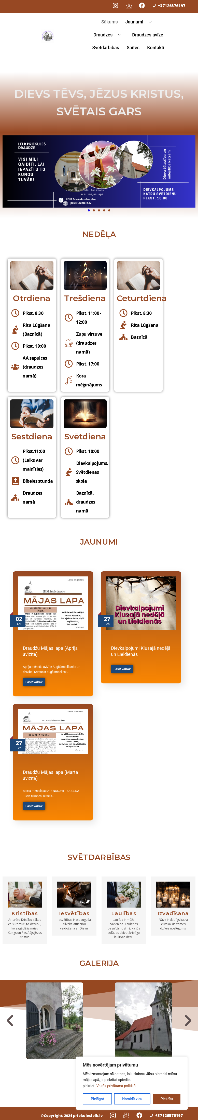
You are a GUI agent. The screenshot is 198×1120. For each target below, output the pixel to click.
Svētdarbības (105, 47)
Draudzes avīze (147, 34)
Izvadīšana (173, 913)
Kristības (24, 913)
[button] (10, 1020)
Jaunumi (140, 21)
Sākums (109, 21)
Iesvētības (74, 913)
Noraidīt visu (132, 1099)
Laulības (123, 913)
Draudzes (108, 34)
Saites (133, 47)
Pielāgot (97, 1099)
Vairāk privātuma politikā (116, 1086)
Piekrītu (167, 1099)
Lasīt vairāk (34, 682)
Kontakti (155, 47)
